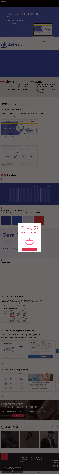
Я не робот (29, 249)
